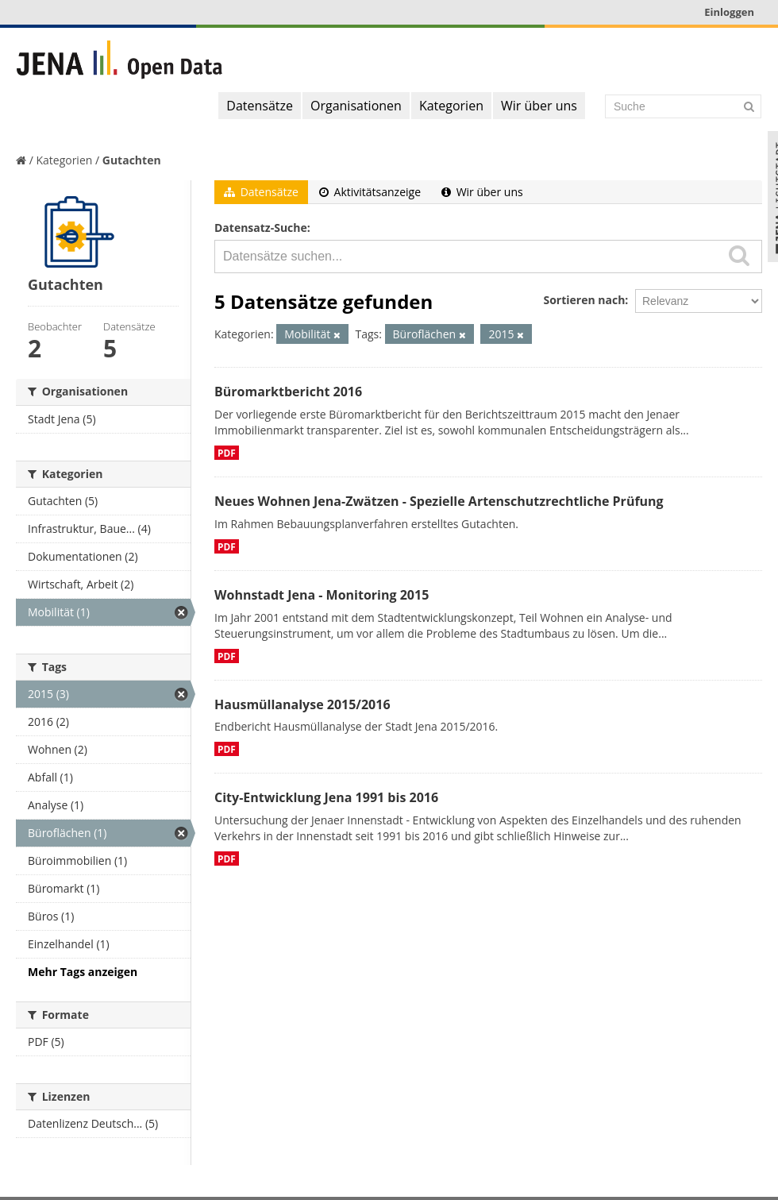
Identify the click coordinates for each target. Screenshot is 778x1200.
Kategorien (451, 105)
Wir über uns (539, 105)
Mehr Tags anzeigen (82, 971)
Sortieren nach (584, 299)
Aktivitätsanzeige (370, 191)
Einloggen (729, 12)
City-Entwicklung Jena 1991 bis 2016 (326, 797)
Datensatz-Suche (260, 227)
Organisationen (356, 105)
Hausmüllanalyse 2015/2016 (302, 704)
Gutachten (131, 160)
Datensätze (259, 105)
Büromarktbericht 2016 (288, 391)
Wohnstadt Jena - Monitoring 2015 (321, 595)
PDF (227, 452)
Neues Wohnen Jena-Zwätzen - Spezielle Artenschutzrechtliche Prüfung (439, 501)
